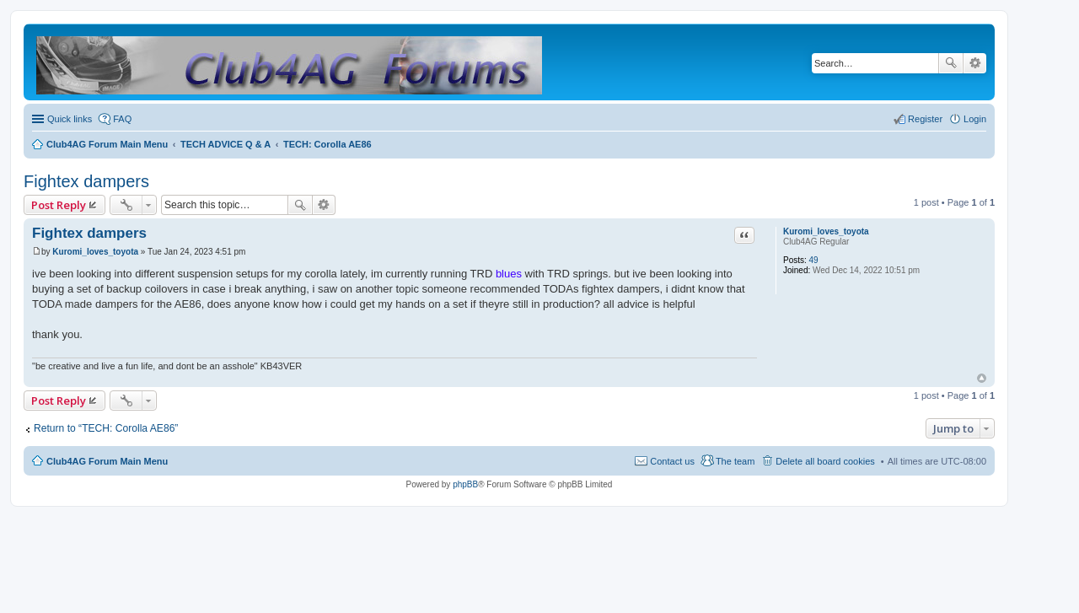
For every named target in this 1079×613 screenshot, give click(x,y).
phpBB (465, 484)
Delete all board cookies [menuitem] (825, 461)
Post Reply (58, 204)
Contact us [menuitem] (672, 461)
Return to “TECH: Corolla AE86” (106, 428)
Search (951, 63)
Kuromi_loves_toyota (826, 231)
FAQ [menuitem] (122, 119)
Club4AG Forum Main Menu (107, 461)
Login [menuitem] (975, 119)
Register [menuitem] (925, 119)
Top (981, 378)
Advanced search (975, 63)
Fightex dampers (86, 181)
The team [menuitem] (735, 461)
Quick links (69, 119)
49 (814, 260)
